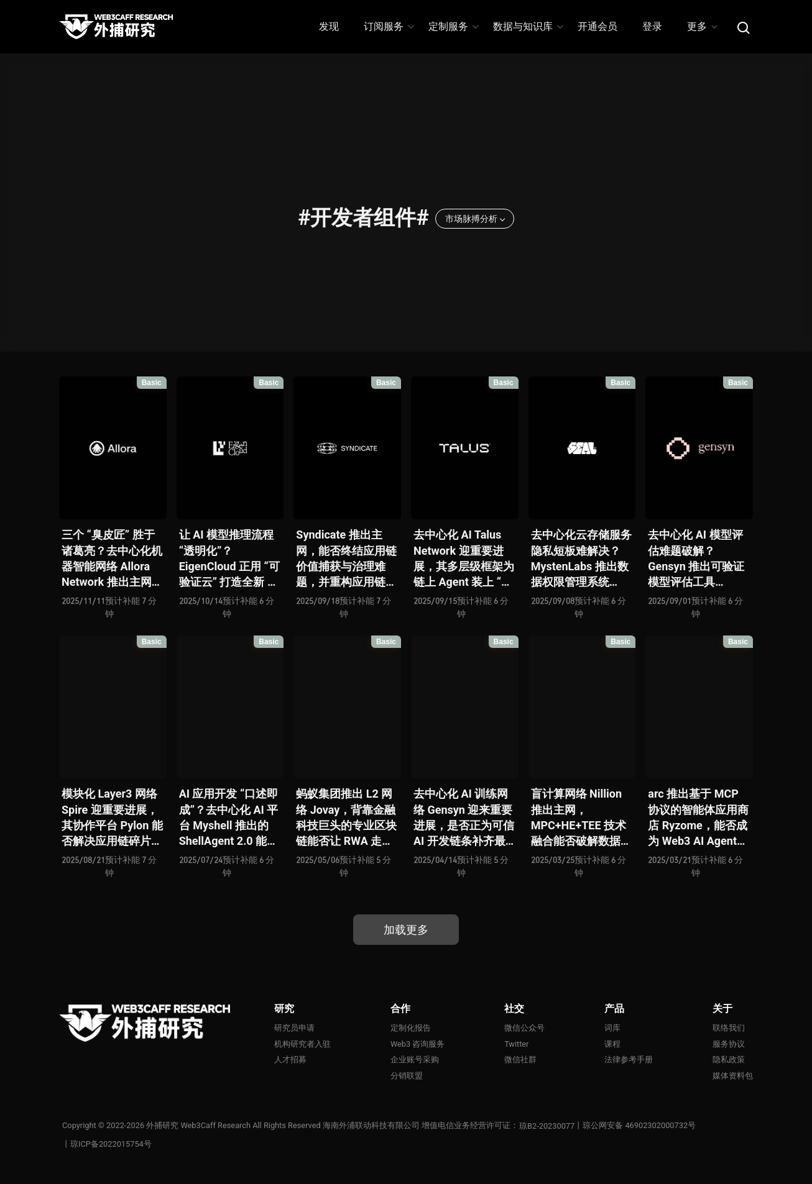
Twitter (516, 1044)
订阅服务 (388, 26)
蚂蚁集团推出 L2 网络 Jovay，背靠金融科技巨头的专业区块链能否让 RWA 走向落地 (346, 818)
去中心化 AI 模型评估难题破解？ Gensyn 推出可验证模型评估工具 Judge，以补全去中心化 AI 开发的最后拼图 (697, 559)
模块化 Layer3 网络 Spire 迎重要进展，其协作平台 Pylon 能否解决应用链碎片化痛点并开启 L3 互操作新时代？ (112, 818)
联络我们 (729, 1027)
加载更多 (406, 929)
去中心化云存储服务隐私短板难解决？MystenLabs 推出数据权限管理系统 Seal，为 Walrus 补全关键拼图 (581, 559)
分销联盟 (406, 1075)
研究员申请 (294, 1027)
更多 (701, 26)
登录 (652, 26)
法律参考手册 (628, 1060)
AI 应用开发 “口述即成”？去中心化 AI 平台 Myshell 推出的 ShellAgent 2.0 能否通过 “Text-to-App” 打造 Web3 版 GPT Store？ (229, 818)
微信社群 (520, 1060)
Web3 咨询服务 (417, 1044)
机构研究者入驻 (302, 1044)
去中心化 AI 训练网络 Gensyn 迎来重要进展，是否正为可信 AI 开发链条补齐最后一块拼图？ (463, 818)
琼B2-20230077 (547, 1126)
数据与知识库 (527, 26)
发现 (329, 26)
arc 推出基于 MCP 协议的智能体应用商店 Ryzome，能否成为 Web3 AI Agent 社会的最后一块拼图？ (698, 818)
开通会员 (597, 26)
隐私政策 (729, 1060)
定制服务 (453, 26)
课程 (612, 1044)
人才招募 (290, 1060)
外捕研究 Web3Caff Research (199, 1126)
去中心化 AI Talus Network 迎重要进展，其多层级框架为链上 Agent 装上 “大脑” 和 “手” (463, 559)
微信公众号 (524, 1027)
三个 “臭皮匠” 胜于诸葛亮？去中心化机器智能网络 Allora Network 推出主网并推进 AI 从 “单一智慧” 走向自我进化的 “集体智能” (112, 559)
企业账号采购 (414, 1060)
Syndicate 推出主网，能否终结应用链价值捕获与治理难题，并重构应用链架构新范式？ (346, 559)
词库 (612, 1027)
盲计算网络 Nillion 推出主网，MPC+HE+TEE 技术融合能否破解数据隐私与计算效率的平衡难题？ (581, 818)
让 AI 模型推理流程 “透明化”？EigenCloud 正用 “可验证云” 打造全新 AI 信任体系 (229, 559)
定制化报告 (410, 1027)
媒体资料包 (733, 1075)
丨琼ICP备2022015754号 (107, 1144)
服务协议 (729, 1044)
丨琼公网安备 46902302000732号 (635, 1126)
